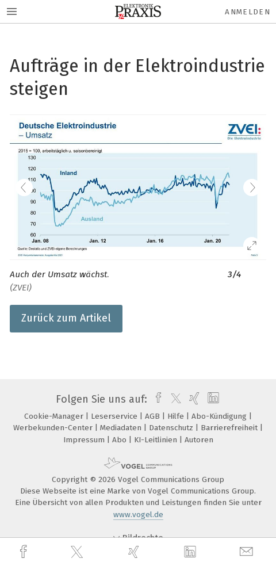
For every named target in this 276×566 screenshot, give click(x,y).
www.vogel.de (138, 514)
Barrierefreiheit (230, 428)
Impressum (85, 440)
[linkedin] (191, 552)
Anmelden (247, 12)
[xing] (135, 552)
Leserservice (115, 416)
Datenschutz (172, 428)
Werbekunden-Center (54, 428)
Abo (120, 440)
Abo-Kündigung (220, 416)
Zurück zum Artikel (66, 318)
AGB (153, 416)
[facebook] (24, 552)
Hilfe (176, 416)
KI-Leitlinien (156, 440)
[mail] (248, 552)
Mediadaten (122, 428)
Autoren (199, 440)
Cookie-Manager (55, 416)
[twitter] (78, 552)
